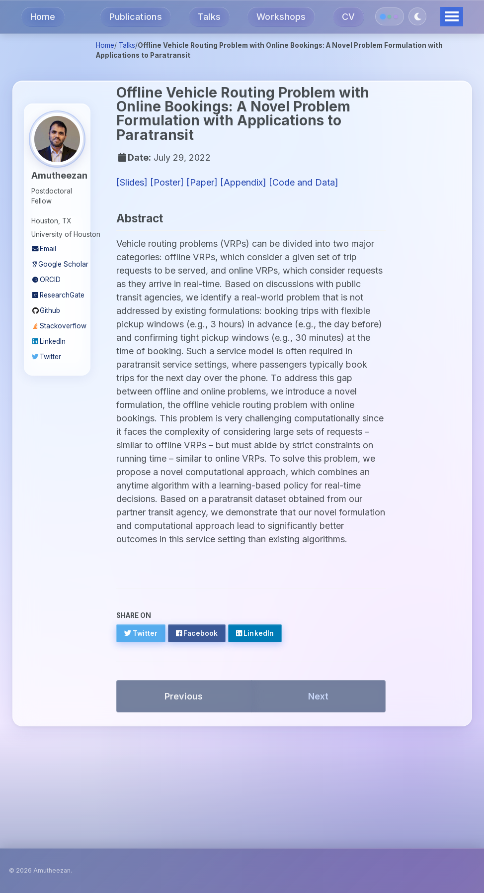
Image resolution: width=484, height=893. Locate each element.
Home (43, 16)
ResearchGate (57, 295)
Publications (135, 16)
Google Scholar (57, 264)
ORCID (46, 280)
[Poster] (167, 182)
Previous (183, 696)
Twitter (46, 357)
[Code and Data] (303, 182)
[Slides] (132, 182)
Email (43, 249)
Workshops (281, 16)
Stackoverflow (57, 326)
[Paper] (202, 182)
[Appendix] (243, 182)
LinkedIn (48, 341)
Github (45, 310)
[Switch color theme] (389, 16)
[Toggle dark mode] (417, 16)
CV (348, 16)
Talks (209, 16)
